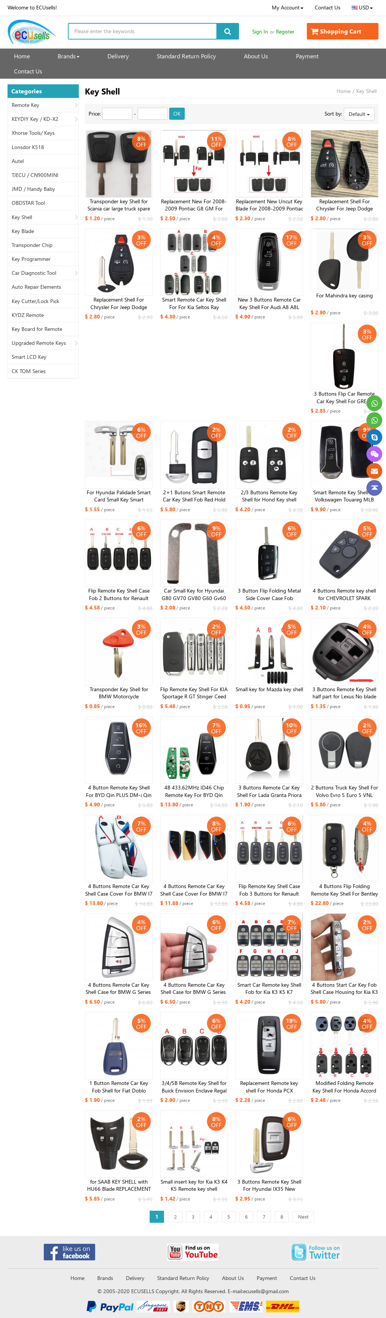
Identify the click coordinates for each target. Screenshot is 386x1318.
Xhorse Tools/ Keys (33, 133)
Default (359, 113)
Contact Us (327, 7)
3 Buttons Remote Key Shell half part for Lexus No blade (344, 693)
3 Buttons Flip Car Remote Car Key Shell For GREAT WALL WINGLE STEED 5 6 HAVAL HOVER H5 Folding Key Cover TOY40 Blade (344, 397)
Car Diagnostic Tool (34, 273)
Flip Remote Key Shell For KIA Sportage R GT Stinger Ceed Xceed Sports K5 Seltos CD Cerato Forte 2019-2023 (194, 693)
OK (177, 113)
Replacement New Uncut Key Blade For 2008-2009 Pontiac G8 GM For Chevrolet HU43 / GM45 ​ (269, 205)
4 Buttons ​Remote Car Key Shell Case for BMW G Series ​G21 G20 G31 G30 (194, 988)
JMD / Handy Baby (33, 189)
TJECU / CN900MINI (35, 175)
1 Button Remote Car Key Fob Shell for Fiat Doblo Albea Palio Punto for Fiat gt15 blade (118, 1086)
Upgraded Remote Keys (39, 343)
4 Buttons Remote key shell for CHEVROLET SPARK (344, 594)
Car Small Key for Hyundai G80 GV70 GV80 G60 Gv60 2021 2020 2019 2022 (194, 594)
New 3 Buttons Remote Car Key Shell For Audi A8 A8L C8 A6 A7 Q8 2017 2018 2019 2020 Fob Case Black (269, 303)
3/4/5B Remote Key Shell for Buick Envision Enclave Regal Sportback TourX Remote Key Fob (194, 1086)
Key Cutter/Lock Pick (35, 301)
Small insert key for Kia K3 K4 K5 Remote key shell (194, 1185)
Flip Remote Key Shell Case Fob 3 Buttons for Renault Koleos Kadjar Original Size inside (269, 889)
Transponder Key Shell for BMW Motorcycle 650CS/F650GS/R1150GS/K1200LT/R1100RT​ (119, 693)
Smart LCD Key (29, 356)
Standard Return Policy (186, 56)
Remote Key (25, 105)
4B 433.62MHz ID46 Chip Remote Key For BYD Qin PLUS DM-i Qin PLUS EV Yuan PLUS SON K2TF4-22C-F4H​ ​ (194, 791)
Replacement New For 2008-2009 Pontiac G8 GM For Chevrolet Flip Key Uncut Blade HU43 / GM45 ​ (194, 205)
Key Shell (22, 217)
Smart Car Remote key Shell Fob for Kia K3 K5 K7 (269, 988)
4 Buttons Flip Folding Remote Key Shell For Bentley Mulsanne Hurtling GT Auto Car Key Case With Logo (344, 889)
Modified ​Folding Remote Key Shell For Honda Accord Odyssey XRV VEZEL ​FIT (344, 1086)
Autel (18, 161)
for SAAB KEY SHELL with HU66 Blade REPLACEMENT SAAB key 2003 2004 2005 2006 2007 (119, 1185)
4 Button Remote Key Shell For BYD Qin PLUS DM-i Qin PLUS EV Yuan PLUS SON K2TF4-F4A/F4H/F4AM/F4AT (119, 791)
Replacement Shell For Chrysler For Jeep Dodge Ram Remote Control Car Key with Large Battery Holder (344, 205)
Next (303, 1216)
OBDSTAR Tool (28, 203)
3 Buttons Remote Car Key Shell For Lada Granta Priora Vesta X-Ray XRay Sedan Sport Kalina (269, 791)
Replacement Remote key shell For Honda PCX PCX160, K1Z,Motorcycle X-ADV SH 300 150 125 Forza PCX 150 (269, 1086)
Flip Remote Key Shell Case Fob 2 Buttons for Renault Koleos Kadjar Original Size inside (119, 594)
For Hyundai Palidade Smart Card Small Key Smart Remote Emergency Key (119, 496)
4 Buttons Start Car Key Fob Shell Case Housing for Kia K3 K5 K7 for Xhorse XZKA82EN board (344, 988)
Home (22, 56)
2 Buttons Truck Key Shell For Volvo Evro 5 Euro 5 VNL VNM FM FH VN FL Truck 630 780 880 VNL (344, 791)
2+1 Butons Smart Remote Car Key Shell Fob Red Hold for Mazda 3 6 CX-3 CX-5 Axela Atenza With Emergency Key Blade (194, 496)
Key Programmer (31, 259)
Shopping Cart (336, 31)
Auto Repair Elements (36, 286)
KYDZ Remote (28, 315)
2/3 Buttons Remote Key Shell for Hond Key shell (269, 496)
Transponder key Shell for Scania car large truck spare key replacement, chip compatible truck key (118, 205)
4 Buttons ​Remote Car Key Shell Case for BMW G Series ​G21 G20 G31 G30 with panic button (119, 988)
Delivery (118, 56)
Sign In (260, 31)
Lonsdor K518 (28, 147)
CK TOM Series (29, 371)
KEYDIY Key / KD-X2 (35, 119)
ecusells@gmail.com (266, 1291)
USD (362, 7)
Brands (69, 56)
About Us (256, 56)
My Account (287, 7)
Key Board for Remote (37, 329)
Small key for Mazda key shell (269, 689)
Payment (307, 56)
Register (285, 31)
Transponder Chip (32, 245)
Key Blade (23, 231)
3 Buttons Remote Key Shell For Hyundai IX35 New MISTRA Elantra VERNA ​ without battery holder (269, 1185)
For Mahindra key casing (344, 295)
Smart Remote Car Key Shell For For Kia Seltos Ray (194, 303)
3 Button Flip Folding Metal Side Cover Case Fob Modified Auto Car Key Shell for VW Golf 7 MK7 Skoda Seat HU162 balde (269, 594)
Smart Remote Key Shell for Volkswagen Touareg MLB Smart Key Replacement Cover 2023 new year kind (344, 496)
